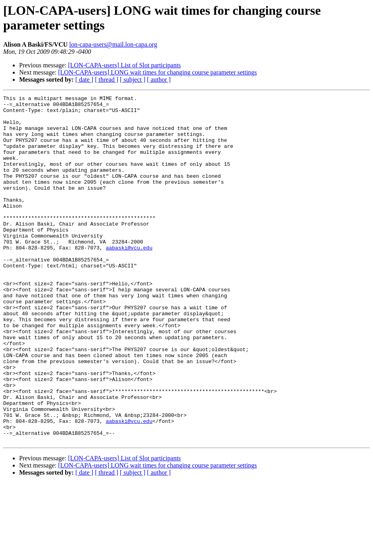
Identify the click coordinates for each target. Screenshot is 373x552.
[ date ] (84, 79)
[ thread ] (106, 79)
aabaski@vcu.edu (129, 278)
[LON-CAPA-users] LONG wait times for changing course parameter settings (157, 72)
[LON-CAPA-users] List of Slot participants (124, 65)
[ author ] (159, 79)
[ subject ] (132, 79)
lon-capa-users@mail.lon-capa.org (113, 44)
